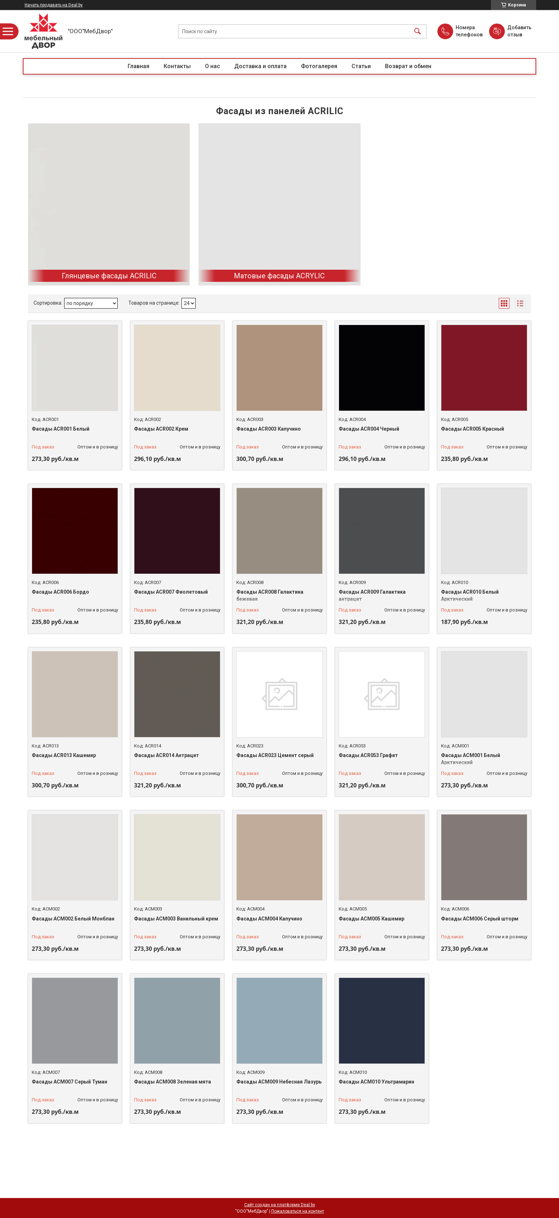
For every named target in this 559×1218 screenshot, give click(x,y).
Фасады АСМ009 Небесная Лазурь (279, 1082)
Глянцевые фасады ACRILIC (109, 275)
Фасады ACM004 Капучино (269, 919)
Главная (138, 66)
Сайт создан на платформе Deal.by (279, 1204)
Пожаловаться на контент (297, 1211)
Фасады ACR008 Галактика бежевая (269, 595)
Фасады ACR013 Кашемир (64, 755)
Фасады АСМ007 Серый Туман (69, 1082)
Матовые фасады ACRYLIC (279, 275)
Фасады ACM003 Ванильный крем (176, 919)
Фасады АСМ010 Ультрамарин (376, 1082)
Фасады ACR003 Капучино (268, 429)
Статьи (361, 66)
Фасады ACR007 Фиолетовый (171, 592)
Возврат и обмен (408, 66)
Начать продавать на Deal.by (54, 4)
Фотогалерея (319, 66)
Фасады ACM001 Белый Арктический (470, 758)
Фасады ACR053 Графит (368, 755)
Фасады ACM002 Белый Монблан (73, 919)
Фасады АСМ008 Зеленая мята (172, 1082)
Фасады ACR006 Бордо (60, 592)
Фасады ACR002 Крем (161, 429)
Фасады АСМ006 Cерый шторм (479, 919)
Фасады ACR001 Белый (60, 429)
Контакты (177, 66)
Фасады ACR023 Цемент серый (275, 755)
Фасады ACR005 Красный (472, 429)
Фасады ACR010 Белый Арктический (470, 595)
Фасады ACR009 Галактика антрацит (372, 595)
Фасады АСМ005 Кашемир (371, 919)
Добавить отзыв (519, 31)
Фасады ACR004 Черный (369, 429)
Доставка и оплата (260, 66)
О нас (212, 66)
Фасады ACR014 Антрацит (166, 755)
